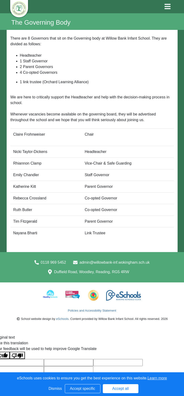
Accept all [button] (120, 389)
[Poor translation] (17, 355)
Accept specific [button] (82, 389)
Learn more (157, 378)
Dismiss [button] (55, 389)
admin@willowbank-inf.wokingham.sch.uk (115, 262)
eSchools (62, 319)
